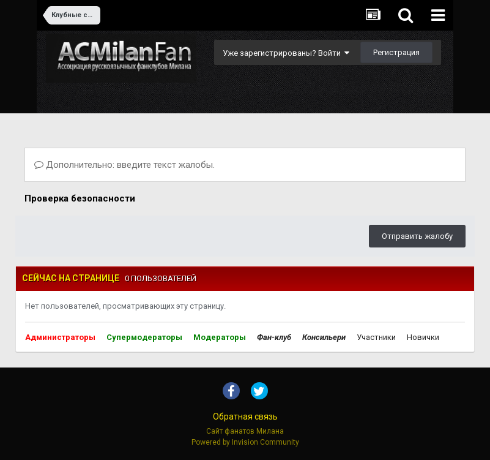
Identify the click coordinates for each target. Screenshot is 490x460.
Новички (423, 337)
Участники (376, 337)
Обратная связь (245, 416)
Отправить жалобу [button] (417, 236)
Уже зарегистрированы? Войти (286, 53)
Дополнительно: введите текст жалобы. (124, 164)
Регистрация (396, 52)
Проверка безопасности (79, 198)
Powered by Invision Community (245, 442)
